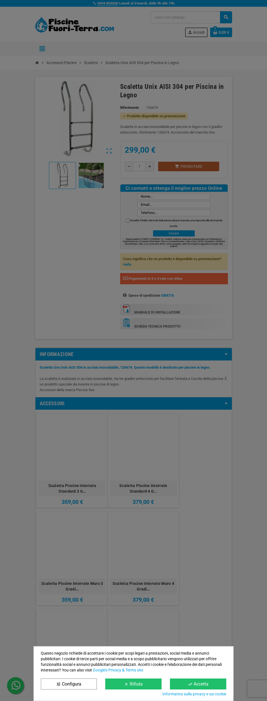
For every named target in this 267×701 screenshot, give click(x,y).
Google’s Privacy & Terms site (118, 670)
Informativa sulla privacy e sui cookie (194, 694)
